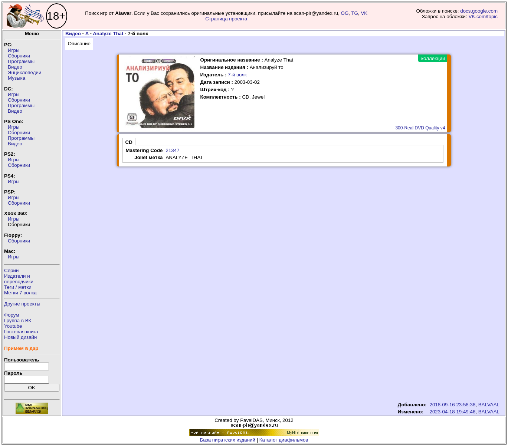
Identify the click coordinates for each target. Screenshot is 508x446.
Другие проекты (22, 304)
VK (364, 13)
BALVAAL (488, 404)
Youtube (13, 326)
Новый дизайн (20, 337)
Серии (11, 270)
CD (128, 142)
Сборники (19, 56)
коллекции (433, 58)
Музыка (16, 78)
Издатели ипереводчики (18, 278)
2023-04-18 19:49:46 (453, 411)
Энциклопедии (24, 72)
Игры (13, 50)
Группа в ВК (17, 320)
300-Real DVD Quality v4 (420, 128)
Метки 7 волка (20, 292)
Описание (79, 43)
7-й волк (237, 74)
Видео (15, 67)
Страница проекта (226, 19)
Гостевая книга (21, 331)
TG (354, 13)
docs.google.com (479, 11)
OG (345, 13)
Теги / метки (18, 287)
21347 (172, 150)
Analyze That (108, 33)
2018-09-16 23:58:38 (453, 404)
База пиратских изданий (227, 440)
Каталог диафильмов (283, 440)
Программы (21, 61)
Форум (11, 315)
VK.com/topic (483, 16)
